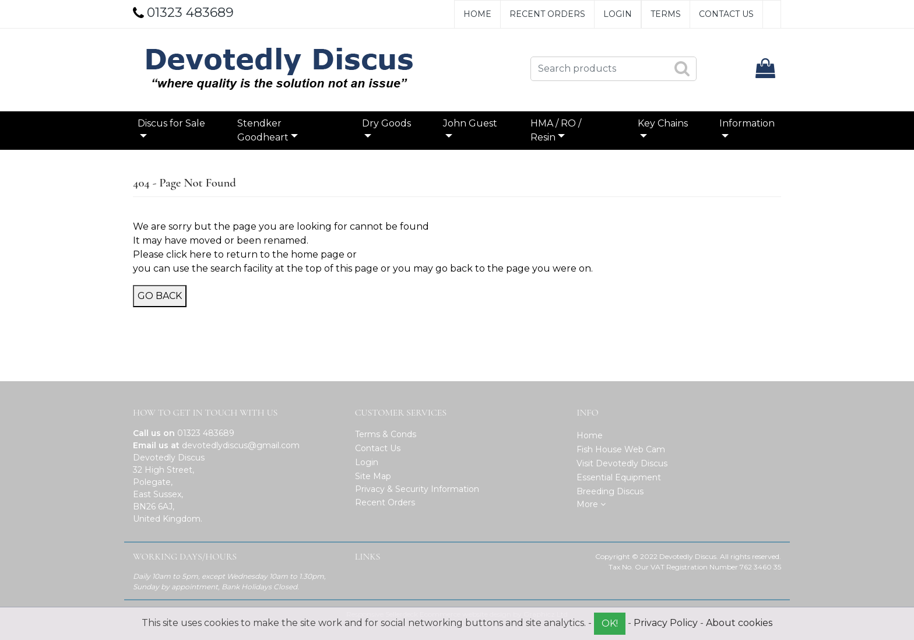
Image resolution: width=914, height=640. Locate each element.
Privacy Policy (666, 622)
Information (747, 123)
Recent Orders (547, 14)
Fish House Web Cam (620, 449)
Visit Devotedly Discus (621, 463)
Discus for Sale (171, 123)
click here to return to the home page (255, 254)
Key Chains (663, 123)
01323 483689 (205, 433)
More (591, 504)
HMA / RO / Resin (555, 130)
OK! (610, 623)
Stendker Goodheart (263, 130)
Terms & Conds (385, 434)
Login (617, 14)
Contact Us (726, 14)
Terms (666, 14)
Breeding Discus (610, 491)
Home (477, 14)
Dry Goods (386, 123)
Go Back (160, 295)
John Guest (470, 123)
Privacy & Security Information (417, 489)
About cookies (739, 622)
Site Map (373, 476)
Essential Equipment (618, 477)
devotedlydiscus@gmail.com (241, 445)
